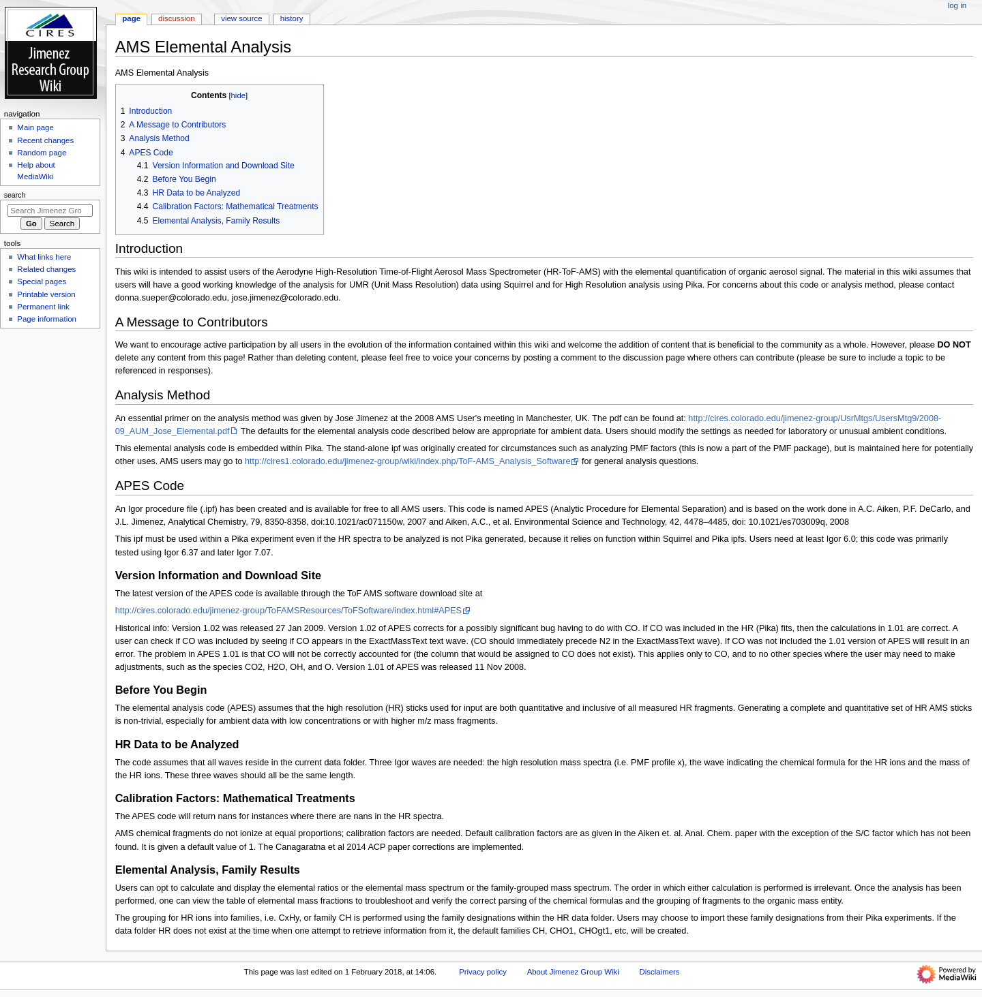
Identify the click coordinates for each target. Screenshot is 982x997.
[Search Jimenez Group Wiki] (50, 210)
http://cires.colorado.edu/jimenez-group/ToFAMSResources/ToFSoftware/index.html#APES (288, 610)
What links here (44, 257)
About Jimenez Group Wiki (573, 972)
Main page (35, 127)
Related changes (46, 269)
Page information (46, 319)
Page (131, 18)
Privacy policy (483, 972)
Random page (41, 153)
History (291, 18)
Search (15, 195)
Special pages (41, 281)
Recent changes (45, 140)
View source (241, 18)
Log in (957, 5)
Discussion (176, 18)
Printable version (46, 294)
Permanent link (43, 307)
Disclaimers (660, 972)
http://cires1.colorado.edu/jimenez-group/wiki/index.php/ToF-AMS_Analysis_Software (407, 461)
